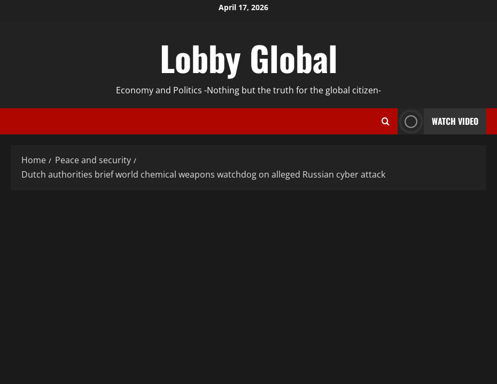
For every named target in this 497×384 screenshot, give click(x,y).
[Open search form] (386, 121)
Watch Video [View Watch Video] (438, 121)
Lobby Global (249, 58)
